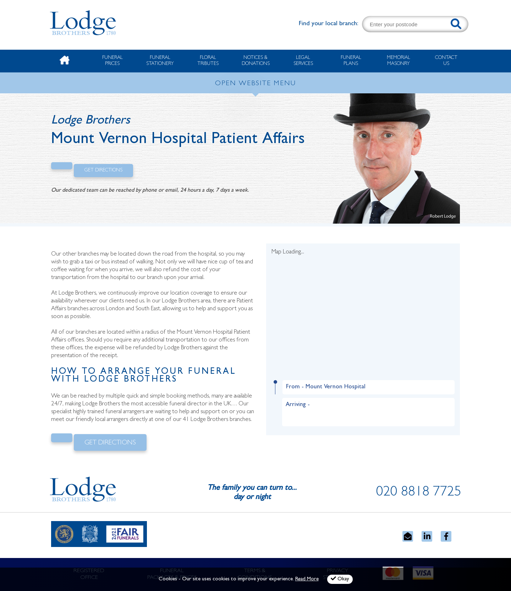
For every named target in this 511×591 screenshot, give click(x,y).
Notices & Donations (256, 60)
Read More (307, 579)
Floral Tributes (208, 60)
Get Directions (103, 170)
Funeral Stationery (160, 60)
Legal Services (303, 60)
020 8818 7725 (418, 493)
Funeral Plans (351, 60)
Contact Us (446, 60)
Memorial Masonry (398, 60)
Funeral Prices (112, 60)
